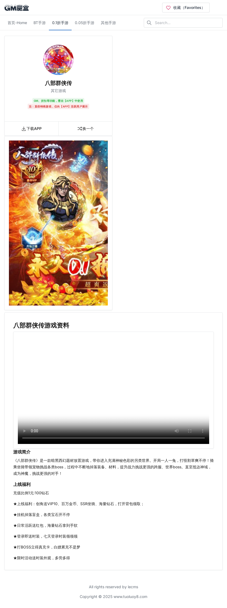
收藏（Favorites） (185, 7)
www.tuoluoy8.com (130, 596)
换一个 (85, 128)
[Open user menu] (218, 7)
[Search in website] (183, 23)
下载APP (31, 128)
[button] (16, 223)
